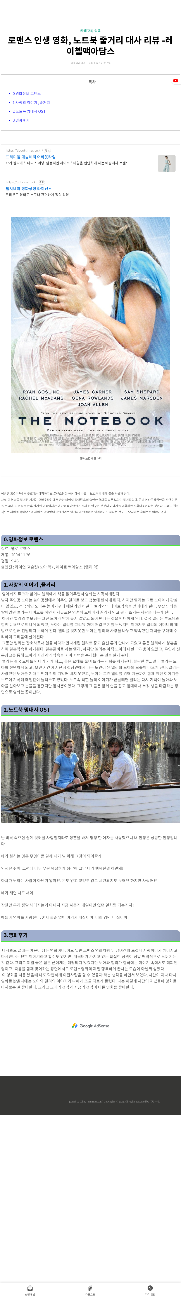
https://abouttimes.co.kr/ (24, 273)
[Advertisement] (90, 41)
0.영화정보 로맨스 (27, 155)
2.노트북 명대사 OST (29, 173)
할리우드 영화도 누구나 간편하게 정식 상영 (37, 317)
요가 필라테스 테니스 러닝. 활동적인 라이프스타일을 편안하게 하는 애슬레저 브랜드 (67, 286)
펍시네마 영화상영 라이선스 (29, 311)
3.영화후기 (21, 182)
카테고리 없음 (90, 92)
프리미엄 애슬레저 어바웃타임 (31, 279)
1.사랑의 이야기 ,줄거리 (31, 164)
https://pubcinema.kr (21, 305)
